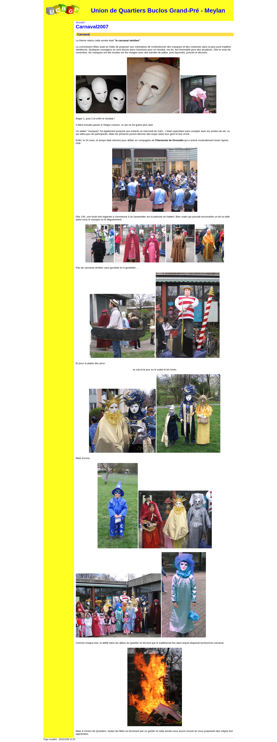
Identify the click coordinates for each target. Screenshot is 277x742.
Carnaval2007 (92, 27)
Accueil (80, 22)
